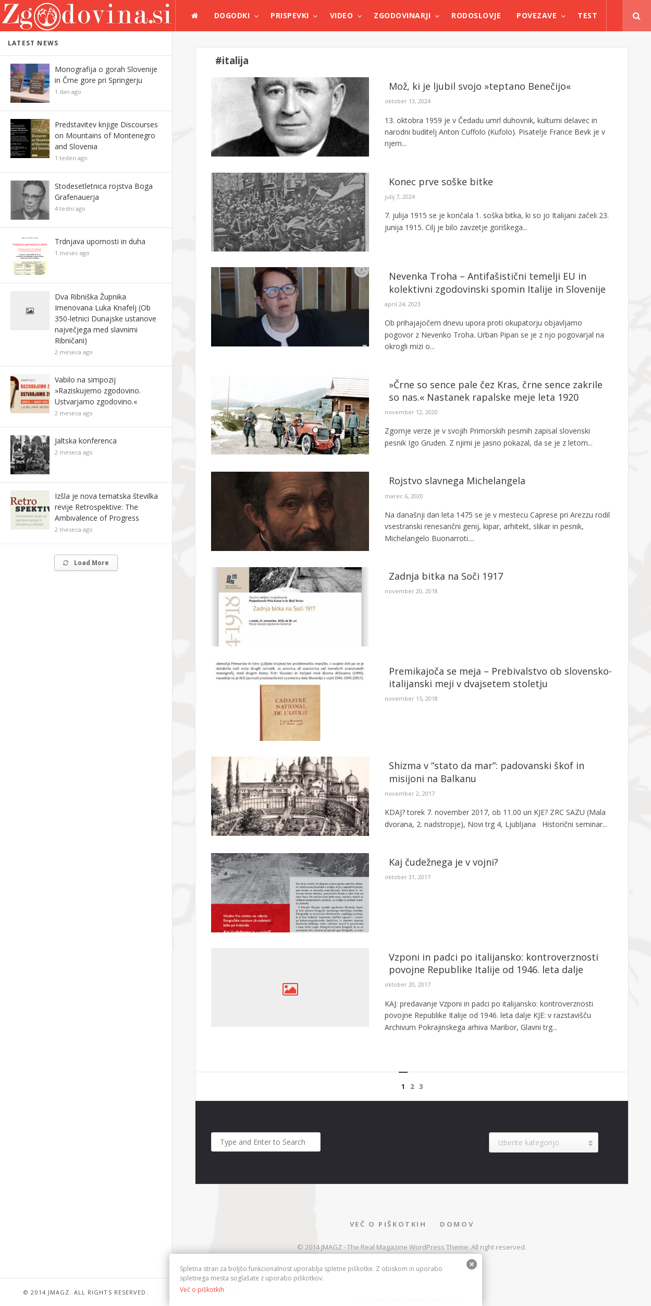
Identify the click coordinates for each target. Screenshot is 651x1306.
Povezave (537, 15)
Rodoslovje (476, 15)
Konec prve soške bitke (441, 181)
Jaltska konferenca (86, 441)
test (587, 15)
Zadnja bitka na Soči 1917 (446, 576)
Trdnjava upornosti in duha (100, 241)
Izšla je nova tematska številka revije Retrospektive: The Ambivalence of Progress (106, 507)
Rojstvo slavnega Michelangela (457, 480)
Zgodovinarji (402, 15)
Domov (457, 1224)
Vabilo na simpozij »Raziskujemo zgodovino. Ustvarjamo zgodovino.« (98, 390)
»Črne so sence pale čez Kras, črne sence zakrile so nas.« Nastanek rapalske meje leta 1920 (496, 390)
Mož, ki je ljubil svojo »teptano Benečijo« (480, 86)
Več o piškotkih (388, 1224)
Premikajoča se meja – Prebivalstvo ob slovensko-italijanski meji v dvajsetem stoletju (500, 677)
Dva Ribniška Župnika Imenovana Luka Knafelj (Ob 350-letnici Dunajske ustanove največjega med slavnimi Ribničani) (105, 318)
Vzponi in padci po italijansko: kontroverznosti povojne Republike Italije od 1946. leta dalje (493, 963)
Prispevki (290, 15)
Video (341, 15)
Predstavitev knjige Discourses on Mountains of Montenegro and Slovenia (106, 135)
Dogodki (232, 15)
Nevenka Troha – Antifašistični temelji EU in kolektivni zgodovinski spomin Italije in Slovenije (497, 282)
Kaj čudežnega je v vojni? (443, 862)
